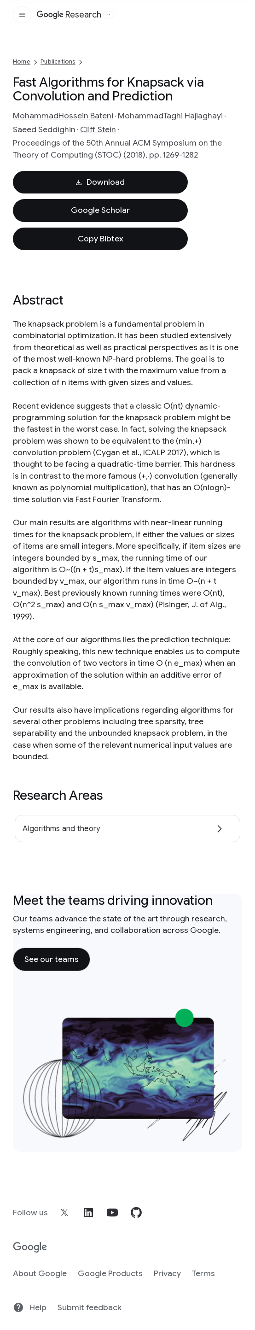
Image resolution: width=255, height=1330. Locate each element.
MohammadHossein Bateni (63, 116)
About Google (40, 1273)
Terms (203, 1273)
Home (21, 61)
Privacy (167, 1273)
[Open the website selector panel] (108, 14)
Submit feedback (90, 1307)
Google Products (110, 1273)
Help (29, 1307)
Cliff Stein (98, 129)
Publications (58, 61)
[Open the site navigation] (22, 14)
